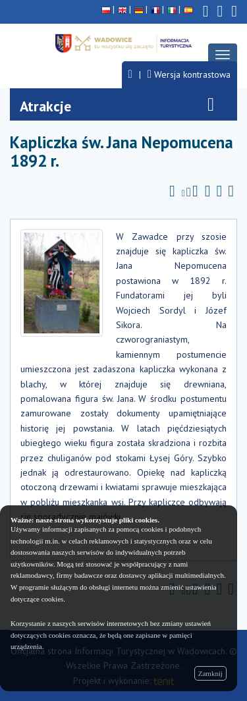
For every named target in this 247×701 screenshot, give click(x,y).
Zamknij (210, 673)
